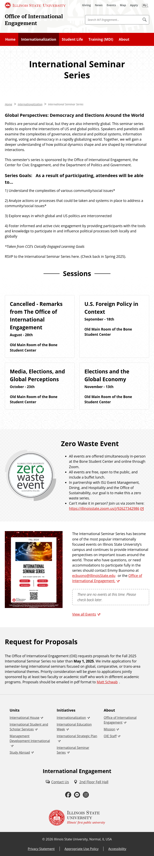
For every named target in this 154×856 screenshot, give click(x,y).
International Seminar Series (65, 104)
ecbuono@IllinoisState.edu (93, 575)
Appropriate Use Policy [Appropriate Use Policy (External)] (81, 849)
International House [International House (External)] (24, 717)
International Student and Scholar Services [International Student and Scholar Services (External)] (29, 726)
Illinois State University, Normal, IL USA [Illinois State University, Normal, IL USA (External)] (83, 839)
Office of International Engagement (34, 20)
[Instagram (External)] (85, 794)
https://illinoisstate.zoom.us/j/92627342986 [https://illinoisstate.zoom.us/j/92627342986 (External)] (104, 508)
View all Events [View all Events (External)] (84, 614)
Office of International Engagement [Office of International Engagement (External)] (120, 720)
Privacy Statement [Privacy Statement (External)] (41, 849)
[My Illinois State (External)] (145, 5)
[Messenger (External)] (77, 794)
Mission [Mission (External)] (109, 729)
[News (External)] (98, 5)
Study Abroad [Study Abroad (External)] (20, 752)
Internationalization (38, 39)
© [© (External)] (43, 839)
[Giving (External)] (86, 5)
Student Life (72, 39)
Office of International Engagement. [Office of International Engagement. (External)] (107, 578)
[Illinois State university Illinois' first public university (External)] (77, 818)
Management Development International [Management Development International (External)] (30, 738)
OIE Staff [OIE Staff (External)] (110, 736)
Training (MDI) (100, 39)
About (124, 39)
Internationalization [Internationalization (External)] (71, 717)
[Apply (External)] (134, 5)
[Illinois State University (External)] (35, 5)
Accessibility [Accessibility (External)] (117, 849)
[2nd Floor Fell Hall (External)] (91, 781)
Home (10, 39)
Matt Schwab (107, 682)
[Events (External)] (111, 5)
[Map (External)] (123, 5)
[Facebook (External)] (68, 794)
